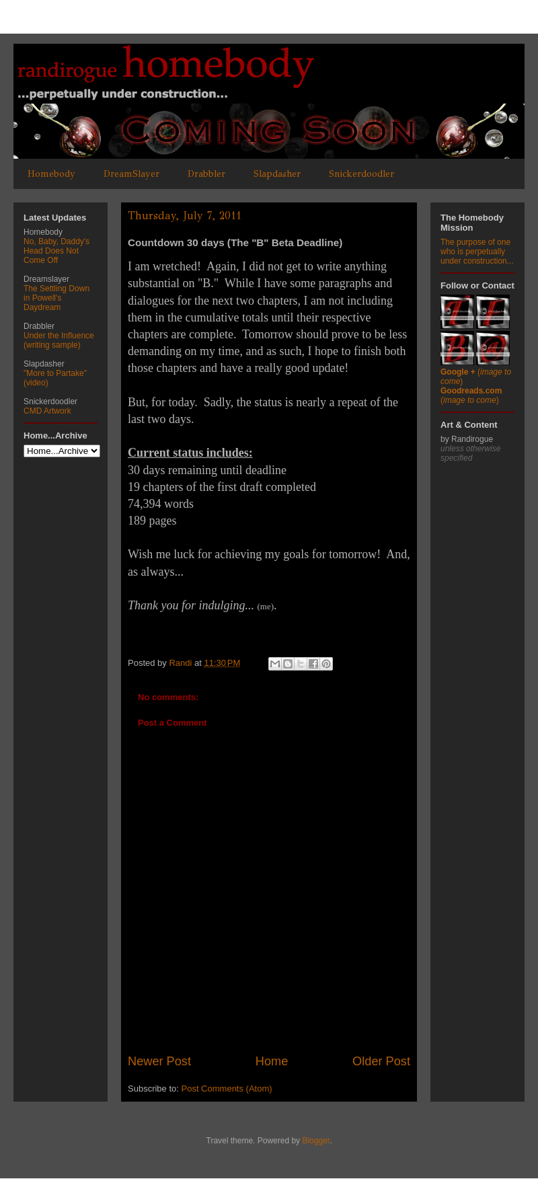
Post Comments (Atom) (227, 1088)
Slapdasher (277, 174)
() (471, 395)
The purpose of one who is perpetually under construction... (477, 251)
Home (272, 1061)
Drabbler (206, 174)
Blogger (316, 1140)
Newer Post (159, 1061)
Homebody (51, 174)
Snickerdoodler (361, 174)
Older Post (381, 1061)
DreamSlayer (131, 174)
